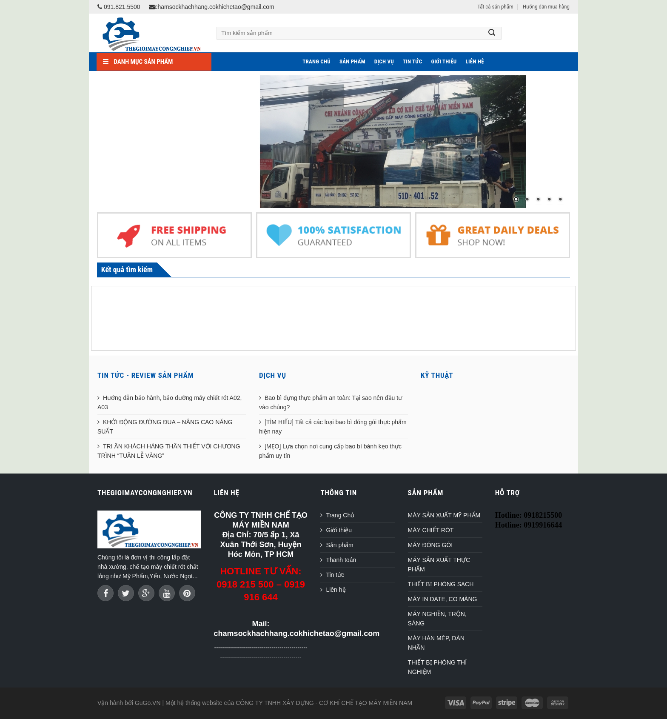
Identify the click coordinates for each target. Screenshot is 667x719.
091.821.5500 (118, 6)
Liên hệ (475, 61)
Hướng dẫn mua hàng (546, 6)
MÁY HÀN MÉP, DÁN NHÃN (436, 643)
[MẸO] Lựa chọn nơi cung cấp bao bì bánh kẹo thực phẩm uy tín (330, 451)
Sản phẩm (352, 61)
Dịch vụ (384, 61)
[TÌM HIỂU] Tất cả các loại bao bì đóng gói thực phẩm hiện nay (333, 427)
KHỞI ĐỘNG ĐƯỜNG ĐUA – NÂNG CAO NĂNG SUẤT (165, 427)
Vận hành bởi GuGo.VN (129, 702)
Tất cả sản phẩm (495, 6)
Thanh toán (341, 559)
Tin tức (412, 61)
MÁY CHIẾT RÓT (431, 530)
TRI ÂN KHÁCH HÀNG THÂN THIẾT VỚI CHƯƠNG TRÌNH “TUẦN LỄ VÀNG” (168, 451)
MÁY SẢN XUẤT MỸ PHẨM (444, 515)
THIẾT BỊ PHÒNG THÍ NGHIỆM (437, 667)
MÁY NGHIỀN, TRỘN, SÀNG (437, 619)
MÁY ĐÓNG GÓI (430, 545)
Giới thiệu (443, 61)
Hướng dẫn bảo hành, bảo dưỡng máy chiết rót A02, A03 (169, 402)
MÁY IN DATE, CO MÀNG (442, 599)
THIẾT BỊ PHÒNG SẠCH (441, 584)
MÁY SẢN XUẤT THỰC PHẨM (439, 564)
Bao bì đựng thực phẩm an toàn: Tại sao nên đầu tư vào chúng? (330, 402)
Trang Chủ (316, 61)
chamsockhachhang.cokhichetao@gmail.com (211, 6)
